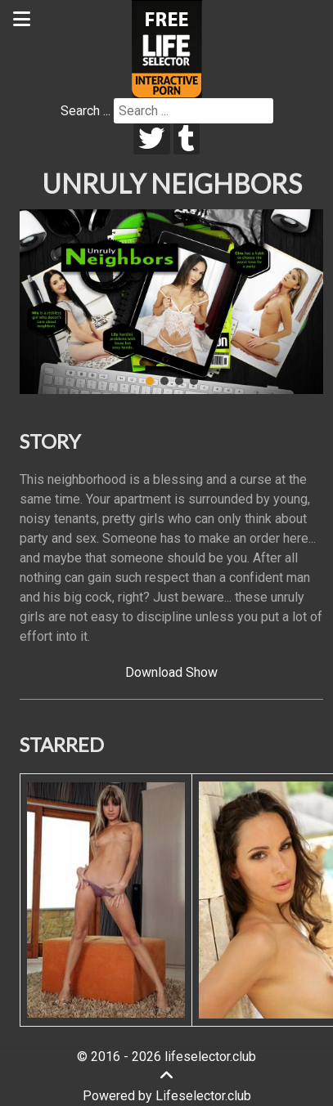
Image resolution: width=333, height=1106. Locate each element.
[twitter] (151, 138)
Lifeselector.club (203, 1096)
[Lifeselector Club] (167, 48)
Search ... (85, 111)
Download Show (171, 672)
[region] (171, 301)
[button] (150, 381)
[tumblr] (186, 138)
